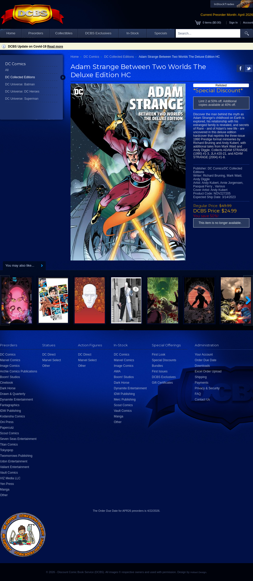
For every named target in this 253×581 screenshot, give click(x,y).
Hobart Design (198, 572)
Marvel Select (51, 360)
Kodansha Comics (12, 416)
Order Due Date (205, 360)
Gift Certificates (162, 382)
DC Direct (48, 354)
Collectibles (63, 33)
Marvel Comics (10, 360)
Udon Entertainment (13, 461)
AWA (117, 371)
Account (248, 22)
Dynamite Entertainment (16, 399)
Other (4, 495)
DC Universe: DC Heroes (22, 91)
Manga (4, 489)
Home (10, 33)
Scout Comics (9, 433)
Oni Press (7, 422)
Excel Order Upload (208, 371)
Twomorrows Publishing (16, 456)
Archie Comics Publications (18, 371)
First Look (158, 354)
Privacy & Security (207, 388)
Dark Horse (8, 388)
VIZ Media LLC (10, 478)
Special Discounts (164, 360)
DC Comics (91, 57)
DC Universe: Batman (20, 84)
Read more (55, 46)
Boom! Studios (10, 377)
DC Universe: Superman (21, 98)
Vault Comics (9, 472)
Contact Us (202, 399)
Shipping (201, 377)
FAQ (198, 394)
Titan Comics (9, 444)
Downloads (202, 366)
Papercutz (7, 427)
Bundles (157, 366)
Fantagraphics (9, 405)
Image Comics (10, 366)
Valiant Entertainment (14, 467)
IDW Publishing (10, 411)
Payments (201, 382)
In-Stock (132, 33)
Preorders (35, 33)
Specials (160, 33)
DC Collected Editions (20, 77)
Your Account (204, 354)
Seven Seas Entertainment (18, 439)
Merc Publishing (124, 399)
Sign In (233, 22)
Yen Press (7, 484)
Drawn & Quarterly (12, 394)
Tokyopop (6, 450)
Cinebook (6, 382)
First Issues (159, 371)
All (6, 70)
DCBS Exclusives (98, 33)
